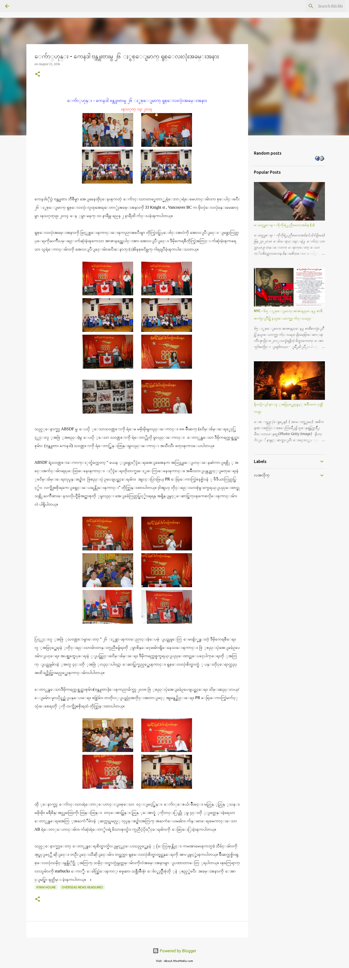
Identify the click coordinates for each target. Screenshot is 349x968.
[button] (37, 74)
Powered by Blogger (174, 950)
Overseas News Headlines (82, 887)
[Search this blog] (318, 6)
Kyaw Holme (46, 887)
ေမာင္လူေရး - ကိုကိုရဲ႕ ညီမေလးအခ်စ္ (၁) (284, 225)
